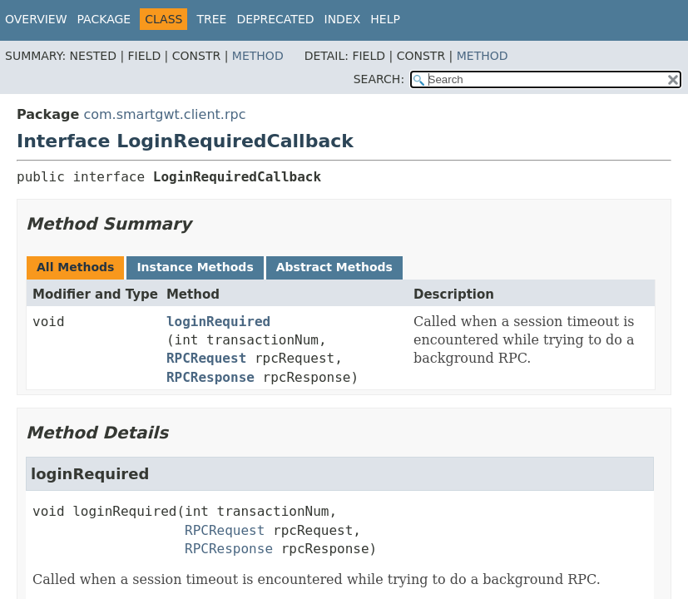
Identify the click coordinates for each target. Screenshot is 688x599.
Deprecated (275, 19)
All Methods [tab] (75, 267)
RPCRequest (206, 358)
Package (104, 19)
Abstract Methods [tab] (334, 267)
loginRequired (218, 321)
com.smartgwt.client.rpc (164, 114)
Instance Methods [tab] (194, 267)
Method (258, 55)
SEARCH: (379, 79)
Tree (211, 19)
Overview (36, 19)
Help (385, 19)
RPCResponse (210, 377)
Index (342, 19)
